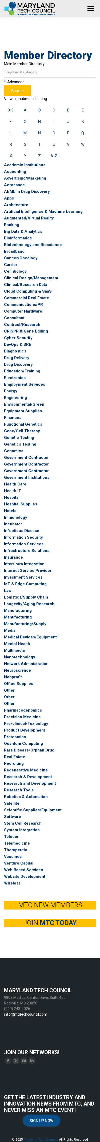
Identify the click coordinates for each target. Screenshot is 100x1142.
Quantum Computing (23, 743)
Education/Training (22, 371)
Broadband (14, 251)
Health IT (12, 490)
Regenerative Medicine (26, 770)
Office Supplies (18, 683)
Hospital (11, 497)
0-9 (11, 110)
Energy (10, 391)
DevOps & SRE (17, 344)
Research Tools (19, 790)
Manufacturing (18, 610)
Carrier (10, 264)
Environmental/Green (24, 404)
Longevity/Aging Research (29, 603)
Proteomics (15, 736)
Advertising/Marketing (25, 178)
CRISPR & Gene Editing (26, 331)
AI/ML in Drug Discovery (27, 191)
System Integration (22, 830)
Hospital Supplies (20, 504)
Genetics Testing (20, 444)
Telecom (12, 836)
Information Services (23, 544)
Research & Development (28, 776)
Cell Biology (15, 271)
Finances (12, 417)
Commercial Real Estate (26, 298)
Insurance (13, 557)
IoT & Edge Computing (25, 584)
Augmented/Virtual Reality (29, 218)
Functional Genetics (23, 424)
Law (7, 590)
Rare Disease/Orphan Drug (29, 750)
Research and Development (30, 783)
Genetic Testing (19, 437)
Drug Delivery (16, 357)
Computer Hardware (23, 311)
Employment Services (24, 384)
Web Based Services (23, 869)
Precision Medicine (22, 717)
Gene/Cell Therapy (22, 431)
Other (9, 690)
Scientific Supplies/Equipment (33, 810)
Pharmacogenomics (23, 710)
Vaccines (13, 856)
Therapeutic (15, 850)
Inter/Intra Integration (24, 564)
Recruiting (14, 763)
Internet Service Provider (27, 570)
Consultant (14, 317)
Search (17, 90)
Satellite (11, 803)
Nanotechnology (19, 657)
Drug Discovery (18, 364)
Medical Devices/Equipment (30, 637)
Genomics (13, 451)
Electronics (15, 377)
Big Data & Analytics (23, 231)
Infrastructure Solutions (26, 550)
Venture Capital (18, 863)
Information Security (23, 537)
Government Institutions (26, 477)
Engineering (15, 397)
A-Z (53, 155)
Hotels (10, 510)
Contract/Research (22, 324)
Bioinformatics (18, 238)
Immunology (15, 517)
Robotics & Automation (26, 796)
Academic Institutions (24, 165)
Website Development (24, 876)
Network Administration (26, 663)
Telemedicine (17, 843)
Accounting (15, 171)
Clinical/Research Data (25, 284)
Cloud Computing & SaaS (28, 291)
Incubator (13, 524)
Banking (11, 224)
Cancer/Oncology (21, 258)
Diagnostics (15, 351)
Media (9, 630)
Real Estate (14, 756)
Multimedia (14, 650)
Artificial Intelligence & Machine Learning (43, 211)
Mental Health (17, 643)
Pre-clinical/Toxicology (26, 723)
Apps (9, 198)
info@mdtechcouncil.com (25, 1014)
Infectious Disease (21, 530)
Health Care (15, 484)
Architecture (16, 204)
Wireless (12, 883)
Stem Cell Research (23, 823)
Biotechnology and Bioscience (33, 244)
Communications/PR (23, 304)
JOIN (50, 923)
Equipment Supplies (23, 411)
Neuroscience (17, 670)
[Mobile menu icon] (90, 8)
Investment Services (23, 577)
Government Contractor (26, 457)
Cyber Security (18, 337)
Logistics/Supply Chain (26, 597)
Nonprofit (13, 677)
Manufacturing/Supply (25, 623)
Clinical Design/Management (31, 278)
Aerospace (14, 184)
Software (12, 816)
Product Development (24, 730)
